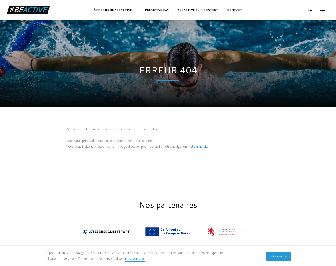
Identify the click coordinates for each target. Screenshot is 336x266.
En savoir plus (135, 258)
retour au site (199, 146)
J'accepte (279, 256)
